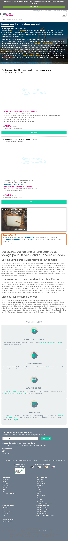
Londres (5, 487)
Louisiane (40, 481)
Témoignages (41, 10)
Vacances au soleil (42, 513)
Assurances (46, 460)
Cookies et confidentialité (45, 515)
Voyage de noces (8, 519)
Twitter (6, 451)
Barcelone (5, 479)
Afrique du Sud (41, 483)
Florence (5, 483)
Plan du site (61, 460)
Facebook (8, 449)
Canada (39, 489)
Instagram (6, 453)
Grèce (38, 493)
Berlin (4, 481)
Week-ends (5, 477)
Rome (4, 491)
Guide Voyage (61, 10)
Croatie (39, 491)
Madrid (4, 489)
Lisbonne (5, 485)
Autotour (5, 507)
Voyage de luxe (42, 511)
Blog (65, 10)
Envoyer (45, 438)
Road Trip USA (7, 521)
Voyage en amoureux (43, 509)
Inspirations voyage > (43, 505)
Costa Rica (40, 487)
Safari (4, 517)
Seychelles (40, 501)
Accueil (3, 19)
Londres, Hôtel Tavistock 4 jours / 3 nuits (21, 139)
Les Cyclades (41, 495)
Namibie (39, 499)
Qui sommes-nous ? (9, 460)
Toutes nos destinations (44, 503)
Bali (38, 497)
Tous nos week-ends (9, 493)
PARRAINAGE (55, 10)
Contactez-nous (48, 10)
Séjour (4, 515)
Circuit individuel (7, 511)
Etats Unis (40, 479)
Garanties (54, 460)
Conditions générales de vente (27, 460)
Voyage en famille (42, 507)
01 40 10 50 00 (43, 530)
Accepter (33, 6)
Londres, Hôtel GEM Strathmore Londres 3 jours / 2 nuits (28, 70)
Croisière (5, 513)
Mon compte (35, 10)
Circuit (4, 509)
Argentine (40, 485)
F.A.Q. (39, 460)
